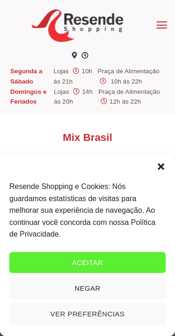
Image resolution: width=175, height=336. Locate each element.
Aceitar (87, 262)
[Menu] (161, 25)
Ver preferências (87, 314)
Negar (88, 288)
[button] (161, 166)
